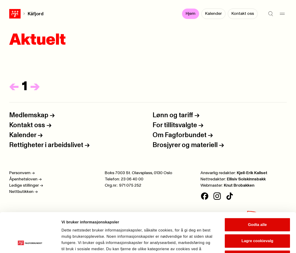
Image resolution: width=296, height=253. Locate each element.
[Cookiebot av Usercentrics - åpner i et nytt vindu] (30, 243)
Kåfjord (24, 14)
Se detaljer (266, 243)
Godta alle (257, 188)
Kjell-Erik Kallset (252, 173)
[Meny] (282, 14)
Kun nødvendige (257, 221)
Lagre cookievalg (257, 204)
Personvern (22, 173)
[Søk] (270, 14)
